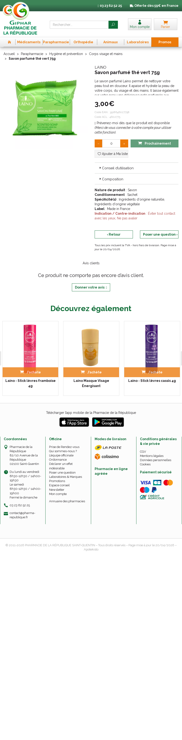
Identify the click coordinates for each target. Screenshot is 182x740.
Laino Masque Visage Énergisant (91, 383)
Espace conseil (59, 485)
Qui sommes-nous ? (63, 451)
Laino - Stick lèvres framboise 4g (30, 383)
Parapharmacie (32, 54)
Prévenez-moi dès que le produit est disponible (132, 123)
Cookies (145, 465)
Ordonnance (58, 460)
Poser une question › (160, 235)
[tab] (136, 168)
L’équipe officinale (61, 456)
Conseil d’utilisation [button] (116, 168)
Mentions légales (151, 456)
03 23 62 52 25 (20, 505)
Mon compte (58, 494)
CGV (143, 452)
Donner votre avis (91, 288)
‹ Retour (113, 235)
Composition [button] (110, 180)
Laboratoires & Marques (65, 477)
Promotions (57, 481)
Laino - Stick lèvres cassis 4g (152, 381)
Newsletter (56, 490)
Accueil (9, 54)
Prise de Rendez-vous (64, 447)
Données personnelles (155, 460)
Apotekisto (91, 550)
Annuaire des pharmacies (67, 501)
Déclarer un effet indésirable (61, 466)
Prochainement (154, 143)
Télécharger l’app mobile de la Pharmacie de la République (91, 413)
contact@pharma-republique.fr (22, 515)
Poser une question (62, 473)
